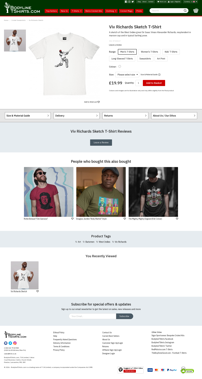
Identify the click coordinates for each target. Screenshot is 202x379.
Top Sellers (51, 11)
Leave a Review (101, 142)
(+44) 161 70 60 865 (11, 348)
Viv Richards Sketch (36, 20)
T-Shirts (76, 11)
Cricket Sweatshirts (18, 20)
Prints (139, 11)
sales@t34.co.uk (10, 354)
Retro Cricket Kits (93, 11)
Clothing (111, 11)
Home (6, 20)
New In (64, 11)
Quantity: (129, 83)
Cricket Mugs (126, 11)
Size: (111, 74)
